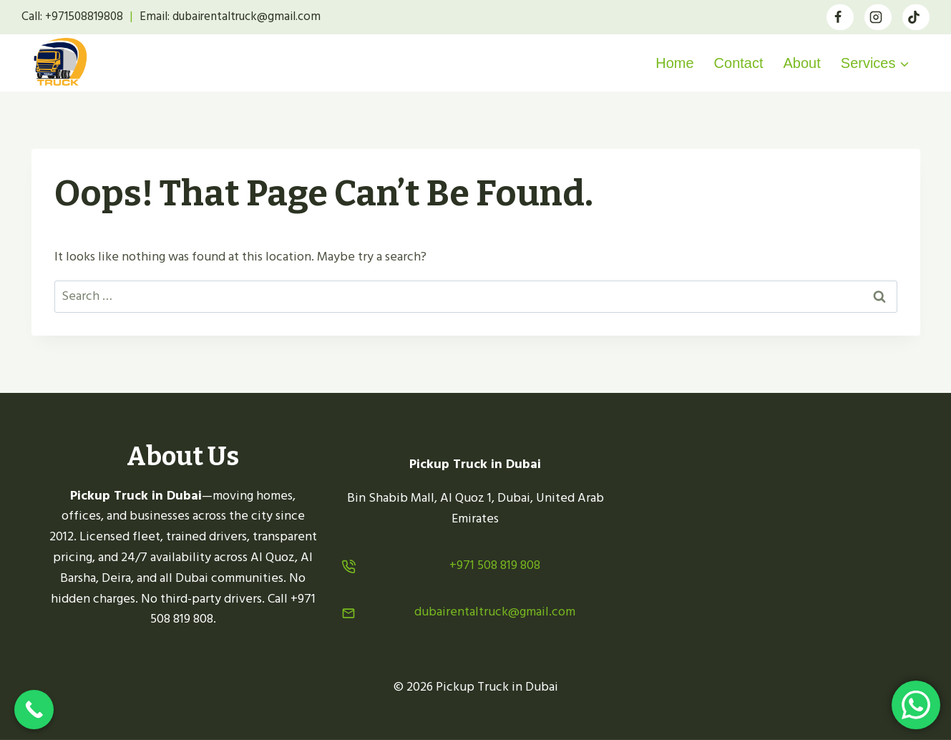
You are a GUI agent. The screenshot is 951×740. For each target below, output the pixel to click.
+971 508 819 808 (494, 565)
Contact (739, 63)
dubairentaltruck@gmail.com (494, 611)
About (802, 63)
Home (674, 63)
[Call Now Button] (34, 709)
